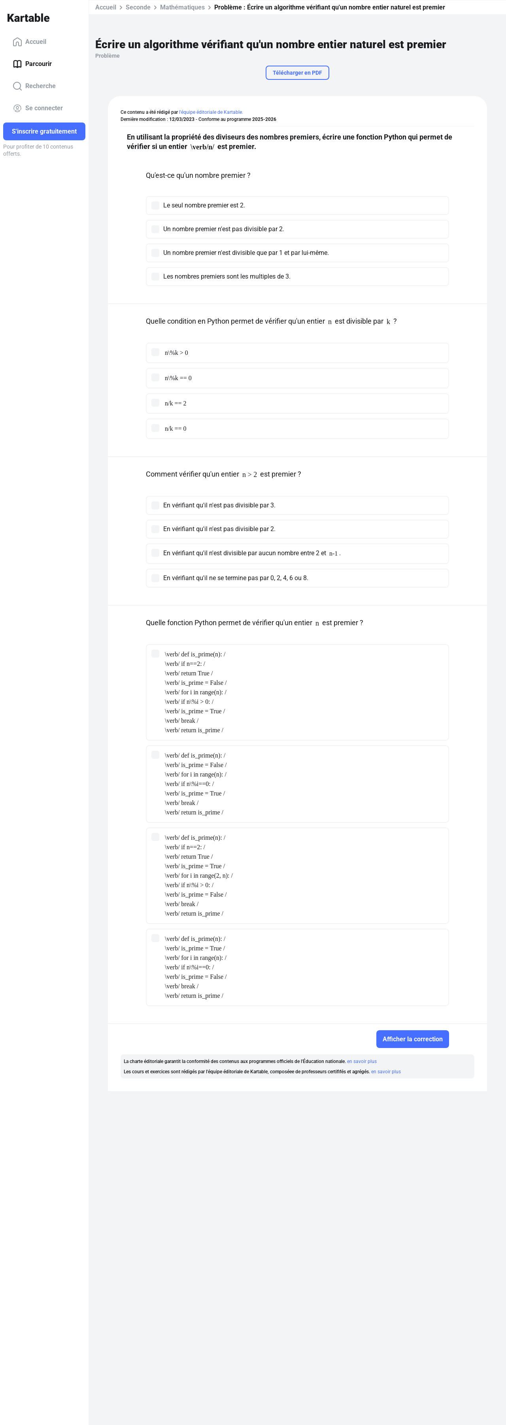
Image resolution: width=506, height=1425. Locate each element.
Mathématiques (182, 7)
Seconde (138, 7)
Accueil (29, 42)
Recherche (34, 86)
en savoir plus (362, 1061)
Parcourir (32, 64)
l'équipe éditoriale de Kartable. (211, 112)
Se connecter (38, 108)
